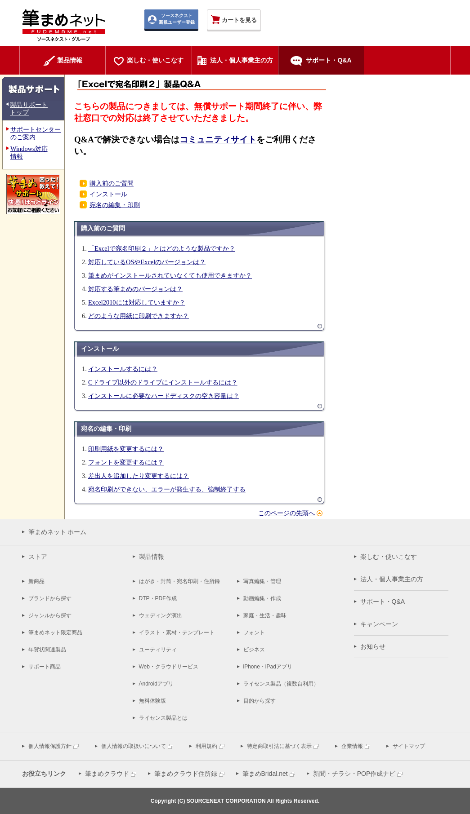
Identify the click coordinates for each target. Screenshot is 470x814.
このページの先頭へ (286, 513)
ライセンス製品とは (163, 718)
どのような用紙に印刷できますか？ (138, 315)
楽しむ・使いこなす (388, 556)
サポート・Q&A (382, 601)
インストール (108, 194)
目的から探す (259, 701)
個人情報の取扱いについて (133, 746)
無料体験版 (152, 701)
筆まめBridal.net (265, 773)
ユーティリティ (158, 649)
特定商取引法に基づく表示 (279, 746)
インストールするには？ (122, 368)
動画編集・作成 (262, 598)
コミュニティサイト (217, 139)
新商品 (36, 581)
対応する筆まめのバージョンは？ (135, 288)
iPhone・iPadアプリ (267, 667)
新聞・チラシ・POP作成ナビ (354, 773)
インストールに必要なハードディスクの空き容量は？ (163, 395)
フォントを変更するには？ (126, 462)
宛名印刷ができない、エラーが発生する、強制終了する (167, 489)
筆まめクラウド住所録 (185, 773)
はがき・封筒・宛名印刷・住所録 (179, 581)
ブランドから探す (50, 598)
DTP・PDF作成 (158, 598)
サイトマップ (409, 746)
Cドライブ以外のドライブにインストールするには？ (162, 382)
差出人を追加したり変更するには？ (138, 475)
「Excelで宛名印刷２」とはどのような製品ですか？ (161, 248)
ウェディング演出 (160, 615)
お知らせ (372, 646)
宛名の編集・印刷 (115, 204)
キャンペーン (379, 624)
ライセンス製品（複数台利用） (281, 684)
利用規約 (206, 746)
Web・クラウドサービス (168, 667)
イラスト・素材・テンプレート (177, 632)
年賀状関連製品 (47, 649)
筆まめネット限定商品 (55, 632)
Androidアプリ (156, 684)
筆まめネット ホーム (57, 531)
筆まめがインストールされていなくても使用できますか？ (170, 275)
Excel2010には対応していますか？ (136, 302)
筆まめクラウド (107, 773)
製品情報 (151, 556)
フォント (254, 632)
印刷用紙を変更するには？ (126, 448)
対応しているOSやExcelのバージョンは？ (147, 261)
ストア (37, 556)
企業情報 (352, 746)
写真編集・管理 (262, 581)
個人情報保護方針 (50, 746)
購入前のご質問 (112, 183)
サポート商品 (44, 667)
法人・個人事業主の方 (391, 579)
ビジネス (254, 649)
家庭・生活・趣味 (264, 615)
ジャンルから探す (50, 615)
